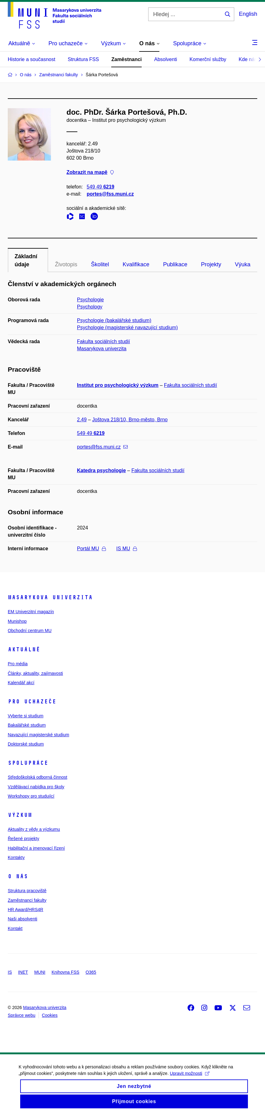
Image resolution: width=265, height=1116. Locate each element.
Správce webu (21, 1015)
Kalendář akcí (21, 682)
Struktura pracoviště (27, 890)
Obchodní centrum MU (30, 630)
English (248, 14)
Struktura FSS (83, 59)
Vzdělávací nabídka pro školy (36, 786)
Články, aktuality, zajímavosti (35, 673)
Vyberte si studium (25, 715)
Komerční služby (208, 59)
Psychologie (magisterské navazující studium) (127, 327)
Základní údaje (26, 260)
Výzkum (20, 815)
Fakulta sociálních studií (103, 341)
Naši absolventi (22, 918)
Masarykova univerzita (101, 348)
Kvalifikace (136, 264)
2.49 (82, 419)
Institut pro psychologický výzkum (117, 385)
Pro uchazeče (32, 701)
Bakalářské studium (27, 725)
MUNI (39, 972)
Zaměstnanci (126, 59)
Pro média (18, 663)
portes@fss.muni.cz (110, 194)
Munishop (17, 621)
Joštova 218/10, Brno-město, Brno (130, 419)
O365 (90, 972)
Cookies (50, 1015)
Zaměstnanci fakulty (27, 900)
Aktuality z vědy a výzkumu (34, 829)
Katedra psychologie (101, 470)
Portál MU (91, 548)
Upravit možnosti (189, 1078)
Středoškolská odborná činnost (37, 777)
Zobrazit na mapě (90, 172)
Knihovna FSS (66, 972)
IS (10, 972)
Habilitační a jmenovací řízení (36, 848)
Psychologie (90, 299)
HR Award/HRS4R (25, 909)
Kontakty (16, 857)
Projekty (211, 264)
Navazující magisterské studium (38, 734)
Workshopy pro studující (31, 796)
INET (23, 972)
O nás (18, 876)
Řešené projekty (23, 838)
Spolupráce (28, 763)
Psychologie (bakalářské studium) (114, 320)
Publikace (175, 264)
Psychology (90, 306)
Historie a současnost (31, 59)
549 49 (100, 186)
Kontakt (15, 928)
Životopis (66, 264)
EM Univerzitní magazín (31, 611)
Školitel (100, 264)
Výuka (242, 264)
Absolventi (165, 59)
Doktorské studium (26, 744)
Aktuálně (24, 649)
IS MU (126, 548)
